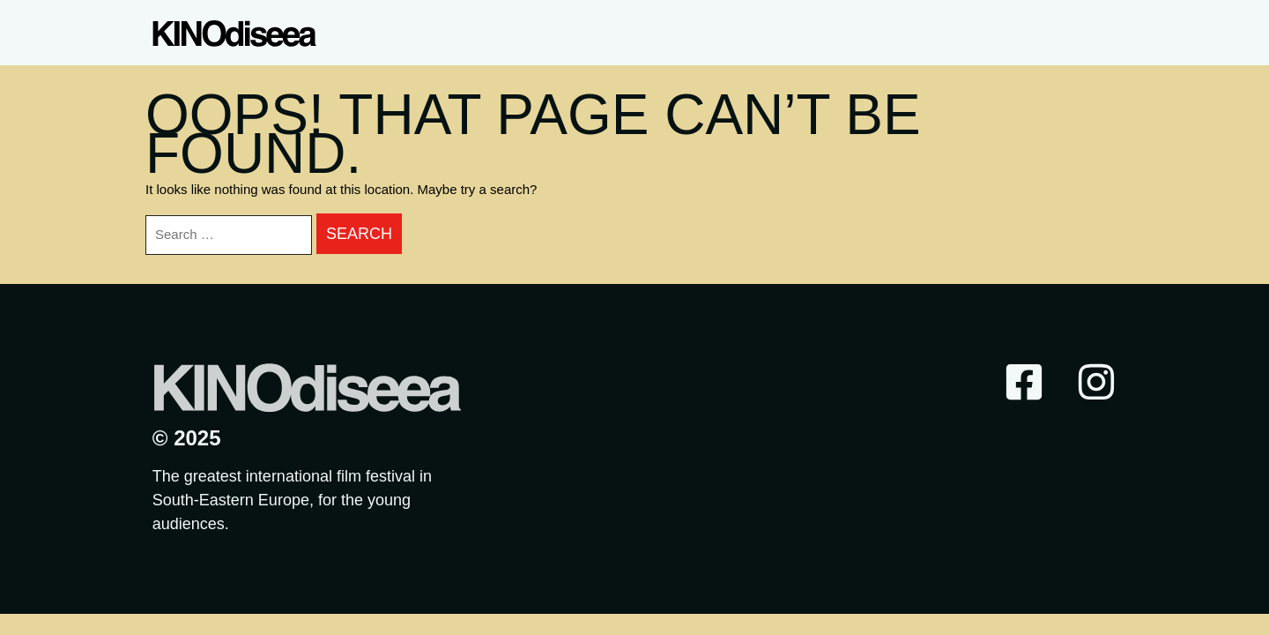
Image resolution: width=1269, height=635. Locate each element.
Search (359, 234)
